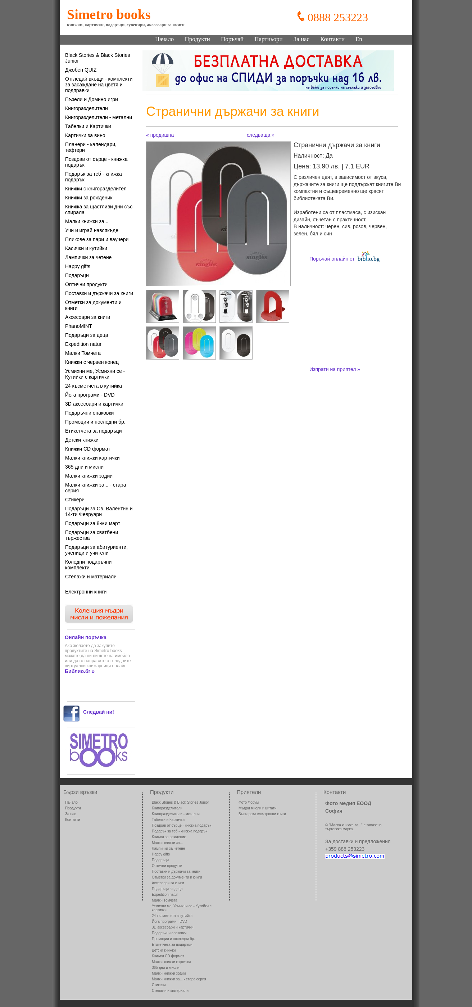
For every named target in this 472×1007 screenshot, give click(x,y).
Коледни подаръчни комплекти (88, 564)
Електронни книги (85, 592)
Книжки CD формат (87, 449)
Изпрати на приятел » (334, 369)
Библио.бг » (80, 671)
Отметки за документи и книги (93, 305)
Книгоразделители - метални (98, 117)
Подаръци (77, 275)
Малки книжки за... (86, 221)
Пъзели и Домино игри (91, 99)
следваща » (260, 135)
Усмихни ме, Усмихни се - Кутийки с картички (95, 374)
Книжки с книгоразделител (96, 188)
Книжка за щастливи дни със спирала (98, 209)
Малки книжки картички (92, 458)
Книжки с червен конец (92, 362)
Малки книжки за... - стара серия (95, 487)
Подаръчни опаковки (89, 413)
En (358, 39)
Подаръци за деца (86, 335)
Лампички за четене (88, 257)
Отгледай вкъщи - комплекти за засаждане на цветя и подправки (98, 84)
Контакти (332, 39)
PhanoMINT (78, 326)
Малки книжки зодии (89, 476)
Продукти (197, 39)
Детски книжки (82, 440)
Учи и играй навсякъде (91, 230)
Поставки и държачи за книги (99, 293)
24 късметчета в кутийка (93, 386)
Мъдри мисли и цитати (258, 808)
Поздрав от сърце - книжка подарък (96, 162)
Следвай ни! (98, 712)
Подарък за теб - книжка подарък (93, 176)
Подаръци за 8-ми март (92, 523)
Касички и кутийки (86, 248)
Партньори (268, 39)
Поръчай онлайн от (344, 256)
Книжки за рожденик (88, 197)
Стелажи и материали (91, 576)
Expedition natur (83, 344)
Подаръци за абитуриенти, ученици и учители (96, 550)
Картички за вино (85, 135)
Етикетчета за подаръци (93, 431)
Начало (164, 39)
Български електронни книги (262, 814)
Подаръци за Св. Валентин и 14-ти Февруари (99, 511)
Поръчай (232, 39)
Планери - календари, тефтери (91, 147)
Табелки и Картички (88, 126)
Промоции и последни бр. (95, 422)
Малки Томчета (83, 353)
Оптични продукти (86, 284)
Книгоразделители (86, 108)
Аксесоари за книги (87, 317)
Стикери (75, 499)
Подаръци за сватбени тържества (91, 535)
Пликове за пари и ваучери (96, 239)
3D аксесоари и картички (94, 404)
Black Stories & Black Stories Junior (97, 58)
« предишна (160, 135)
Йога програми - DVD (90, 395)
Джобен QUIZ (80, 70)
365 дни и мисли (84, 467)
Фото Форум (249, 802)
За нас (302, 39)
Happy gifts (77, 266)
